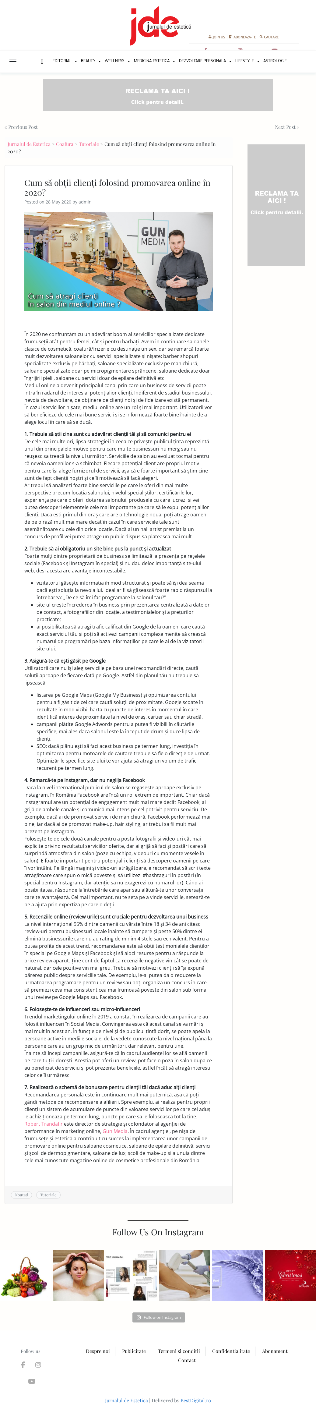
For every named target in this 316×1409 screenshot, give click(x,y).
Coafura (64, 144)
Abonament (275, 1351)
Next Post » (287, 127)
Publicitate (134, 1351)
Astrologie (275, 61)
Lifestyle (244, 61)
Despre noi (98, 1351)
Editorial (62, 61)
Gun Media (115, 1131)
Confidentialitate (231, 1351)
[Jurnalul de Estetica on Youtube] (30, 1381)
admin (85, 202)
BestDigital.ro (196, 1400)
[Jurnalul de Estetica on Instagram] (37, 1364)
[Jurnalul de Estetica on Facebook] (23, 1364)
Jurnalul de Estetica (29, 144)
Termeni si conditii (179, 1351)
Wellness (115, 61)
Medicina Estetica (152, 61)
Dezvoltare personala (202, 61)
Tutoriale (89, 144)
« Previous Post (21, 127)
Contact (187, 1360)
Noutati (21, 1194)
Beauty (88, 61)
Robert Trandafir (43, 1123)
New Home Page (41, 61)
